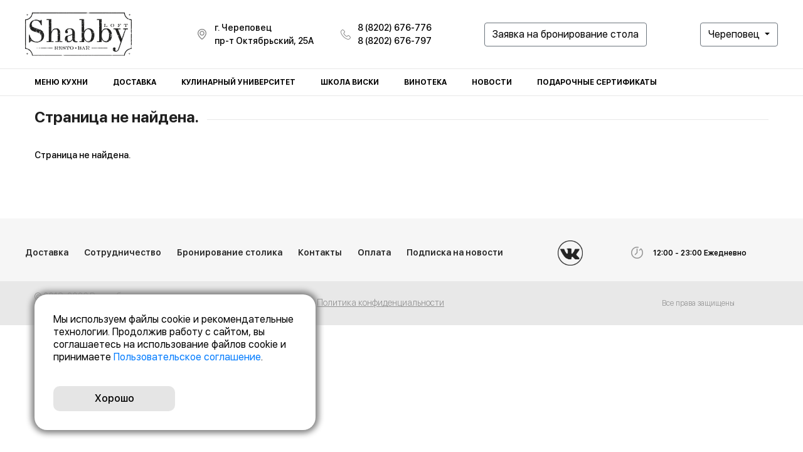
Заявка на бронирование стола (565, 34)
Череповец (735, 34)
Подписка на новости (455, 252)
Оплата (374, 252)
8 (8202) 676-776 (395, 28)
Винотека (425, 82)
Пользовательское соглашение (187, 357)
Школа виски (350, 82)
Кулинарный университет (238, 82)
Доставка (134, 82)
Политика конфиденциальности (380, 303)
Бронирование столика (229, 252)
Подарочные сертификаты (597, 82)
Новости (492, 82)
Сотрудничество (122, 252)
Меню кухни (61, 82)
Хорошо (114, 398)
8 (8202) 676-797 (395, 41)
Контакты (320, 252)
